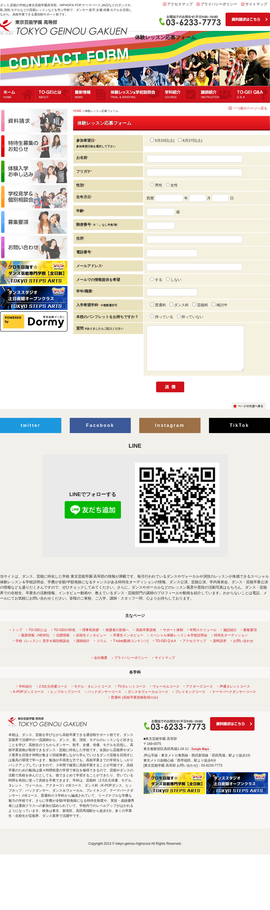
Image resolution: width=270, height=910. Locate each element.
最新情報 (90, 94)
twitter (30, 433)
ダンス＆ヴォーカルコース (147, 700)
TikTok (239, 433)
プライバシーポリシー (219, 4)
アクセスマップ (180, 4)
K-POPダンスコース (28, 700)
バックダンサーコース (103, 700)
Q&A (252, 94)
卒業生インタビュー (127, 644)
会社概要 (100, 666)
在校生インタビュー (90, 644)
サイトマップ (256, 4)
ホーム (18, 94)
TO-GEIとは (54, 94)
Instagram (169, 433)
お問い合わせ (242, 649)
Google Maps (200, 757)
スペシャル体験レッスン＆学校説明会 (177, 644)
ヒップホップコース (65, 700)
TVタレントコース (131, 695)
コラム (101, 649)
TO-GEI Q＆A (165, 649)
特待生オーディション (230, 644)
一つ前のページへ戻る (250, 108)
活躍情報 (62, 644)
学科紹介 (180, 94)
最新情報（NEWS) (34, 644)
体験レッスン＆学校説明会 (135, 94)
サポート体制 (172, 638)
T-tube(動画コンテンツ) (130, 649)
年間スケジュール (202, 638)
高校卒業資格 (145, 638)
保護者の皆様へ (116, 638)
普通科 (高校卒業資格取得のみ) (133, 706)
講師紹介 (216, 94)
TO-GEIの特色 (63, 638)
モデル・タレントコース (92, 695)
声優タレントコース (234, 695)
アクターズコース (198, 695)
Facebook (100, 433)
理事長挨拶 (90, 638)
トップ (16, 638)
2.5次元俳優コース (53, 695)
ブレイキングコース (189, 700)
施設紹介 (229, 638)
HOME (77, 110)
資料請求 (219, 649)
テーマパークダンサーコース (233, 700)
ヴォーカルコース (165, 695)
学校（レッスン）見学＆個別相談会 (41, 649)
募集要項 (249, 638)
